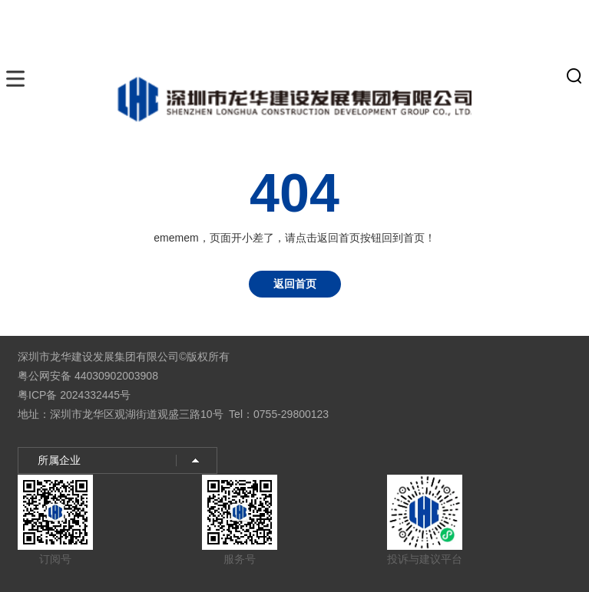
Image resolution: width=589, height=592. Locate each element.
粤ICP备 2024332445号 (74, 395)
